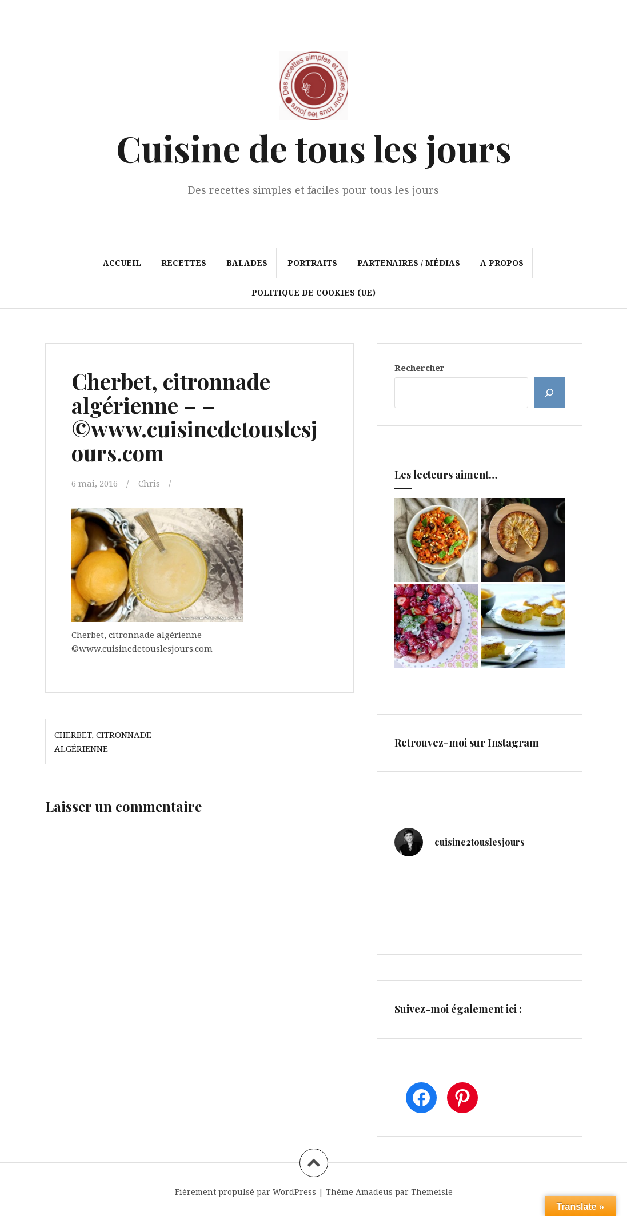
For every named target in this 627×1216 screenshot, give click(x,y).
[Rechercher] (549, 392)
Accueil (122, 262)
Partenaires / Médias (408, 262)
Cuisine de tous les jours (314, 148)
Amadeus (374, 1191)
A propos (502, 262)
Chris (149, 483)
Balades (246, 262)
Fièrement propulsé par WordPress (245, 1191)
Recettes (183, 262)
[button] (157, 564)
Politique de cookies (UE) (313, 292)
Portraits (312, 262)
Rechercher (419, 367)
